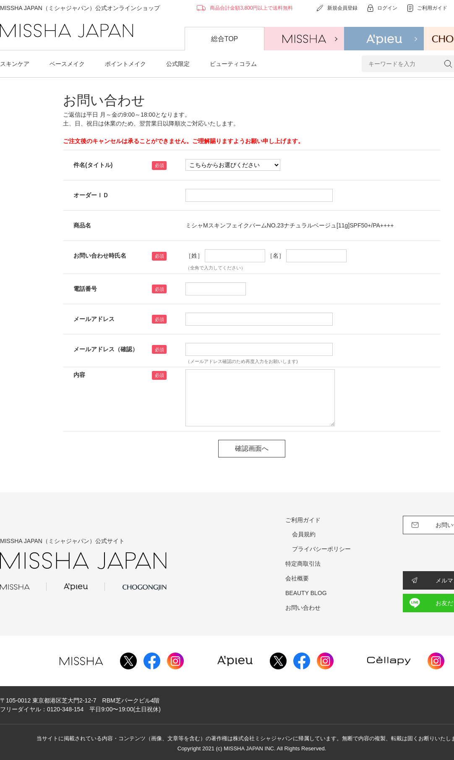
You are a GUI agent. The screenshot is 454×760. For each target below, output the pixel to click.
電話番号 (85, 288)
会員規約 (304, 534)
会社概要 (297, 578)
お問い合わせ (303, 607)
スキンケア (14, 63)
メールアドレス (94, 319)
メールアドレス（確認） (105, 349)
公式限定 (178, 63)
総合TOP (224, 38)
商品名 (82, 225)
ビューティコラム (233, 63)
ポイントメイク (125, 63)
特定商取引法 (303, 563)
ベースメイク (67, 63)
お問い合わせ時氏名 (99, 255)
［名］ (275, 255)
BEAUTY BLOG (306, 593)
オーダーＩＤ (91, 195)
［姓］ (194, 255)
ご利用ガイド (303, 520)
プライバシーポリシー (321, 549)
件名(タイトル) (92, 165)
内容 (79, 374)
